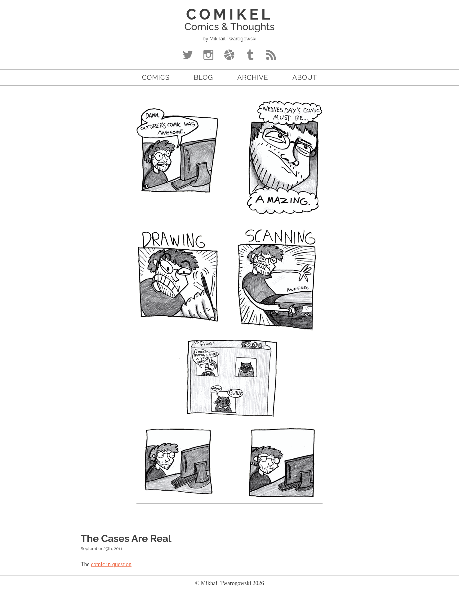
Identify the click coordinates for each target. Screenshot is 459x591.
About (304, 77)
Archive (252, 77)
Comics (156, 77)
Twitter (188, 56)
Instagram (208, 56)
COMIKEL (229, 14)
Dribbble (229, 56)
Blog (203, 77)
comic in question (111, 564)
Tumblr (250, 56)
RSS (271, 56)
